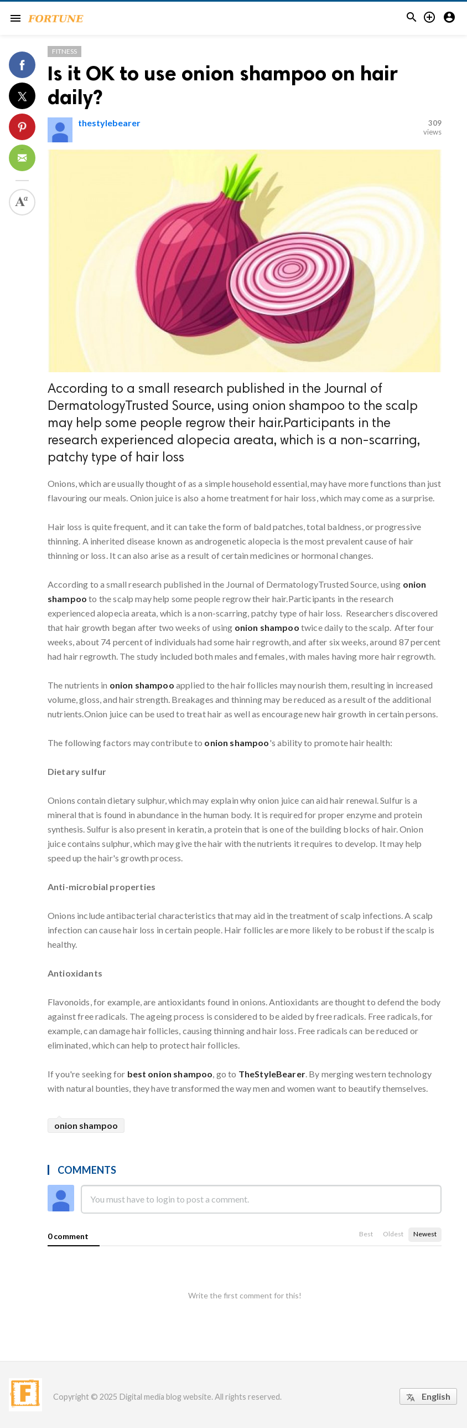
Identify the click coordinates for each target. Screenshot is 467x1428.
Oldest (393, 1234)
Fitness (64, 51)
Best (366, 1234)
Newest (425, 1234)
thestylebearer (109, 122)
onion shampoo (142, 685)
